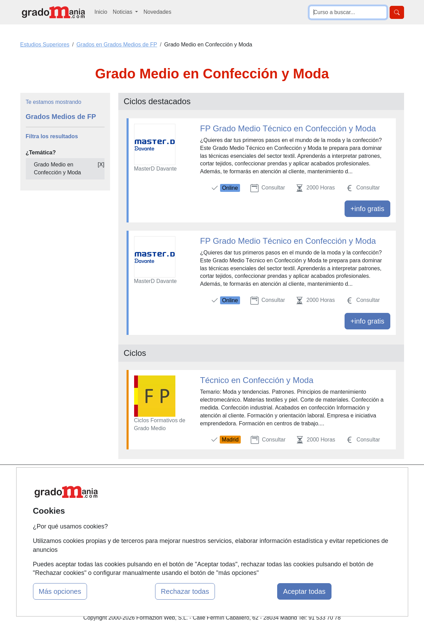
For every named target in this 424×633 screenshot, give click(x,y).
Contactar (266, 479)
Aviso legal (267, 506)
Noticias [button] (123, 12)
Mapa (131, 479)
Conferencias (205, 514)
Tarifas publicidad (145, 506)
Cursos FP (202, 500)
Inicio (101, 12)
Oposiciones (204, 548)
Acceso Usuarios (144, 519)
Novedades (157, 12)
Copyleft (264, 519)
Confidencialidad (274, 492)
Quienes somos (143, 492)
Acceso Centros (143, 533)
